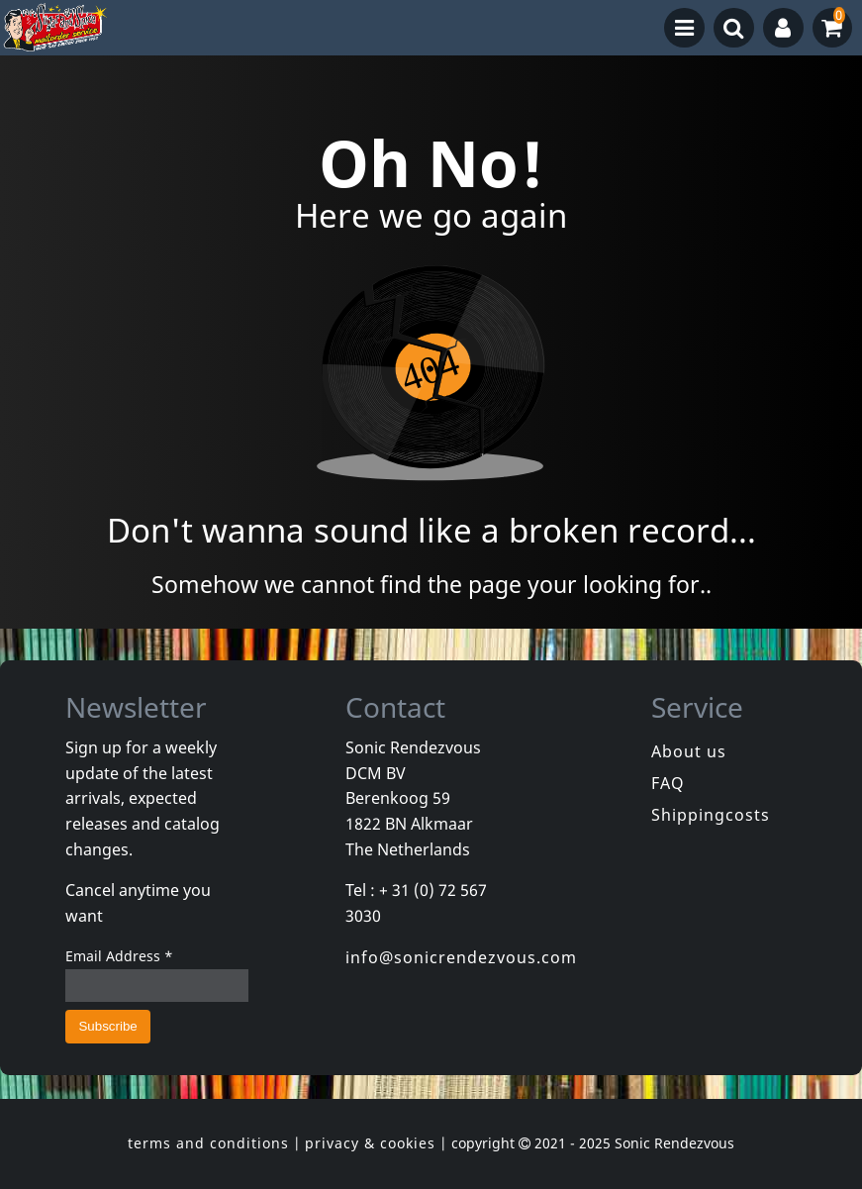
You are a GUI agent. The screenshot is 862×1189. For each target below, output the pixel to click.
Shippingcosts (710, 815)
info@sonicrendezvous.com (461, 957)
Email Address (119, 955)
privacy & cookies (370, 1143)
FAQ (668, 783)
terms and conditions (208, 1143)
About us (688, 751)
